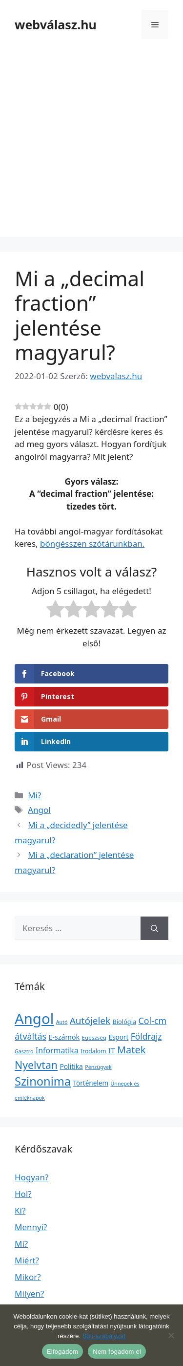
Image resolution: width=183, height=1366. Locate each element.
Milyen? (29, 1293)
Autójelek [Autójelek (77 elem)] (90, 1020)
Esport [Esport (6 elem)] (118, 1037)
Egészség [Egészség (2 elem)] (94, 1037)
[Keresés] (154, 928)
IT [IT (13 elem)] (111, 1050)
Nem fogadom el (117, 1351)
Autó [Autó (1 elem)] (62, 1022)
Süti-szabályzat (103, 1336)
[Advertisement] (91, 145)
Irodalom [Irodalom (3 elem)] (93, 1051)
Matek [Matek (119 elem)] (131, 1049)
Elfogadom (62, 1351)
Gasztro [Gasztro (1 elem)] (24, 1051)
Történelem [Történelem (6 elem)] (91, 1083)
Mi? (34, 795)
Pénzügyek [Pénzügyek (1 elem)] (98, 1067)
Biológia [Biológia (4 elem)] (125, 1021)
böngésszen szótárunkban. (92, 543)
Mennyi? (31, 1227)
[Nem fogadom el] (171, 1335)
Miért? (27, 1260)
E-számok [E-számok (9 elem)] (64, 1037)
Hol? (23, 1193)
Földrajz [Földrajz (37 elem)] (146, 1036)
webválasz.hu (56, 24)
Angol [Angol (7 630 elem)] (34, 1018)
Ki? (20, 1210)
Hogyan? (31, 1177)
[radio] (55, 610)
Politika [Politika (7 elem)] (71, 1066)
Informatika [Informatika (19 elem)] (57, 1050)
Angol (39, 809)
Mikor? (28, 1276)
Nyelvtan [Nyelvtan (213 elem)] (36, 1065)
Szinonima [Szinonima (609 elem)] (43, 1081)
